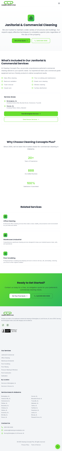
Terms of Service (36, 445)
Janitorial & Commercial (7, 355)
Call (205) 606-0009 (42, 296)
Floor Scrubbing (5, 364)
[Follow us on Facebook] (3, 325)
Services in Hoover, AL (7, 386)
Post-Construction (6, 373)
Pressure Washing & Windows (9, 370)
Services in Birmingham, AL (8, 383)
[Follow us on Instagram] (7, 325)
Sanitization (4, 376)
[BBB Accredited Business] (31, 337)
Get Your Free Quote (19, 296)
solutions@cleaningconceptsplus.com (12, 430)
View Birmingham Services (31, 114)
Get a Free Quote (21, 40)
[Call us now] (57, 446)
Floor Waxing (5, 367)
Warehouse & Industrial (7, 361)
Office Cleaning (5, 358)
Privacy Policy (25, 445)
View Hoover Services (31, 119)
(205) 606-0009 (40, 40)
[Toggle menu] (59, 3)
